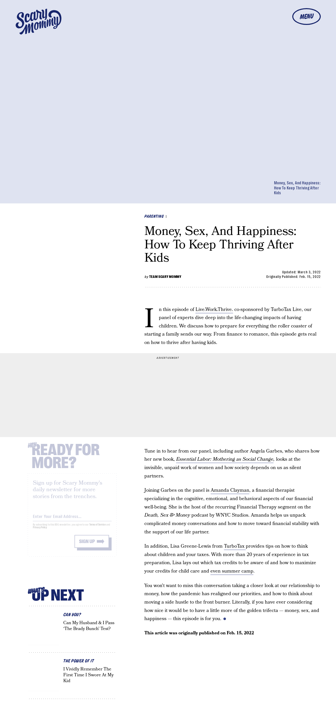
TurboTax (235, 546)
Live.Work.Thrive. (214, 309)
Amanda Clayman (230, 490)
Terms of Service (97, 528)
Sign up (87, 545)
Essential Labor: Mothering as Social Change (224, 459)
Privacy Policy (40, 531)
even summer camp (231, 571)
